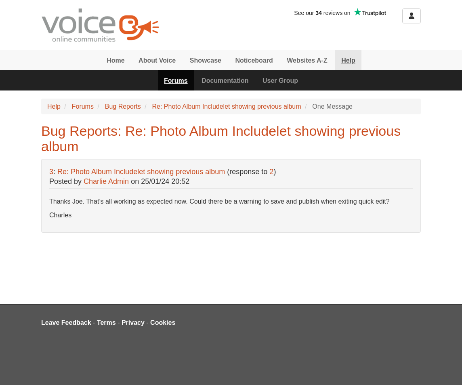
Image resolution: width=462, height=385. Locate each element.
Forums (176, 80)
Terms (106, 322)
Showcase (205, 60)
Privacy (133, 322)
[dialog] (447, 369)
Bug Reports (123, 106)
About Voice (157, 60)
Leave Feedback (66, 322)
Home (115, 60)
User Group (280, 80)
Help (348, 60)
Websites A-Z (307, 60)
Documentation (225, 80)
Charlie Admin (106, 181)
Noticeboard (254, 60)
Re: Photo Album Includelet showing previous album (226, 106)
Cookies (162, 322)
